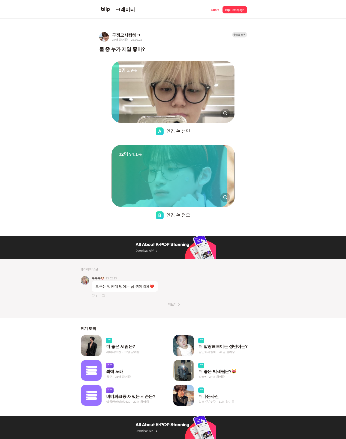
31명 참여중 (123, 377)
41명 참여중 (227, 352)
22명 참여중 (141, 401)
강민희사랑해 (207, 352)
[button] (215, 9)
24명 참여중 (217, 377)
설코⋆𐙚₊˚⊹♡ (207, 401)
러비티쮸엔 (113, 352)
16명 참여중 (132, 352)
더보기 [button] (172, 304)
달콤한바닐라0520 (118, 401)
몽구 (109, 377)
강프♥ (202, 377)
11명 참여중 (227, 401)
